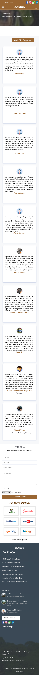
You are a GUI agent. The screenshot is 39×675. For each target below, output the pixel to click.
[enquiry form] (36, 7)
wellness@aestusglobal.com (14, 660)
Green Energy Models (9, 570)
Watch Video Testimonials (22, 40)
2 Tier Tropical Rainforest (11, 563)
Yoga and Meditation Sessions (12, 574)
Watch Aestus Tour (10, 618)
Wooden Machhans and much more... (15, 582)
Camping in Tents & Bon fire (12, 578)
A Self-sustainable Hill (14, 594)
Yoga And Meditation (14, 610)
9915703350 (8, 2)
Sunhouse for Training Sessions (13, 567)
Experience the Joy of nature (17, 601)
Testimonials (19, 671)
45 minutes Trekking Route (11, 559)
